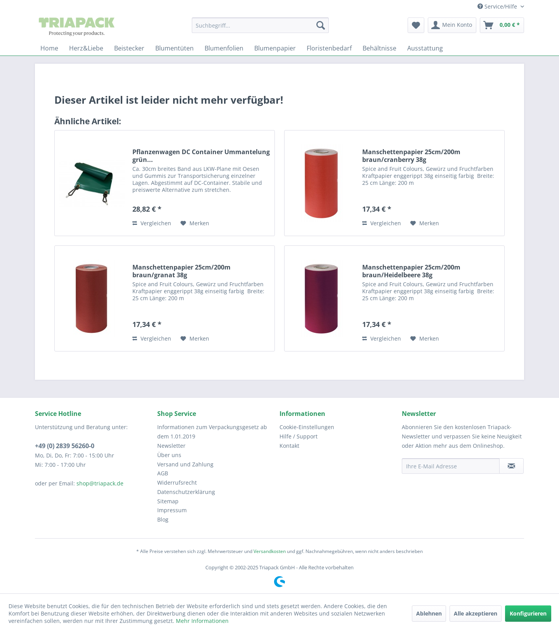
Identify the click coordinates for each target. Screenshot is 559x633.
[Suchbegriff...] (260, 25)
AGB (162, 473)
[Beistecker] (129, 48)
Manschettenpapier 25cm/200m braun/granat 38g (181, 271)
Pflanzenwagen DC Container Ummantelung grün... (201, 155)
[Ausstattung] (425, 48)
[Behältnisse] (379, 48)
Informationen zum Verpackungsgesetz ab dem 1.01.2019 (212, 431)
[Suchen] (320, 25)
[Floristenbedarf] (329, 48)
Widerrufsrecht (177, 482)
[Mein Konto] (452, 25)
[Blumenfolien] (224, 48)
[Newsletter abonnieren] (511, 466)
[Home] (49, 48)
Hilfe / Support (299, 436)
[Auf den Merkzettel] (195, 223)
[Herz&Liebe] (86, 48)
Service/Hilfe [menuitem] (498, 6)
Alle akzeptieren (475, 613)
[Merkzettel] (416, 25)
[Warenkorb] (502, 25)
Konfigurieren (528, 613)
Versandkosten (269, 551)
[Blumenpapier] (275, 48)
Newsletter (171, 445)
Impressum (172, 510)
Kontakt (289, 445)
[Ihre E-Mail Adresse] (451, 466)
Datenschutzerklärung (186, 492)
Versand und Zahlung (185, 464)
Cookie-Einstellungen (307, 427)
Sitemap (168, 501)
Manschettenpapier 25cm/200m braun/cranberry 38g (411, 155)
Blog (162, 519)
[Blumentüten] (174, 48)
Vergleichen (151, 223)
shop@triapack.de (99, 483)
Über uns (169, 455)
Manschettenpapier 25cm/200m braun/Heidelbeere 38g (411, 271)
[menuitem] (260, 25)
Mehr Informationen (202, 620)
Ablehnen (429, 613)
